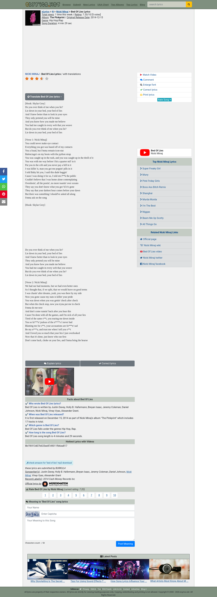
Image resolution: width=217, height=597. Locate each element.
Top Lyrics (131, 4)
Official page (148, 239)
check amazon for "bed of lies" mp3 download (49, 463)
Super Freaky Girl (150, 168)
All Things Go (148, 224)
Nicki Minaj (62, 11)
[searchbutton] (189, 4)
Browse (67, 4)
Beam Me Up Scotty (152, 218)
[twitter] (80, 589)
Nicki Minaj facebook (152, 263)
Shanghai (146, 193)
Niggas (145, 211)
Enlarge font (148, 84)
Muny (144, 174)
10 (114, 495)
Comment (147, 79)
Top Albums (117, 4)
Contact (126, 589)
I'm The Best (148, 205)
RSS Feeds (107, 589)
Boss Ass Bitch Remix (153, 187)
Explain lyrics (52, 363)
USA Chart (103, 4)
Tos (99, 589)
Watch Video (148, 74)
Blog (142, 4)
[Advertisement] (108, 49)
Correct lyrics (107, 363)
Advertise (135, 589)
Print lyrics (147, 94)
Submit (77, 4)
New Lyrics (89, 4)
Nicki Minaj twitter (151, 257)
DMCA (93, 589)
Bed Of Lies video (151, 251)
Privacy (86, 589)
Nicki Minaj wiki (150, 245)
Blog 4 (144, 589)
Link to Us (117, 589)
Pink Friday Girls (150, 180)
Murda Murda (148, 199)
